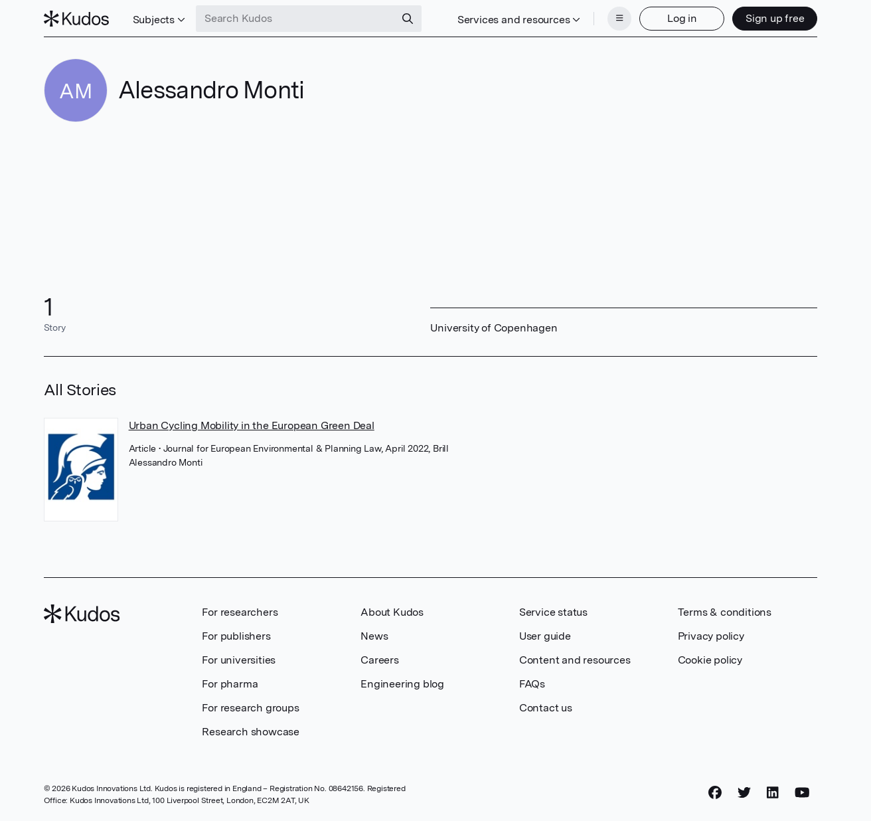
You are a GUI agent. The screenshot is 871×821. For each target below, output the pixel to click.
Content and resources (575, 660)
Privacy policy (711, 636)
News (374, 636)
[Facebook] (715, 792)
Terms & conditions (724, 612)
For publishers (236, 636)
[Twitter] (744, 792)
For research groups (250, 707)
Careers (379, 660)
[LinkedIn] (773, 792)
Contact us (545, 707)
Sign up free (775, 18)
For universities (239, 660)
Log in (682, 18)
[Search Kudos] (295, 18)
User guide (545, 636)
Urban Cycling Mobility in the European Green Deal (251, 425)
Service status (553, 612)
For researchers (239, 612)
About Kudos (392, 612)
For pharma (230, 684)
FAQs (532, 684)
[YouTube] (802, 792)
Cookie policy (710, 660)
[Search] (407, 18)
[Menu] (619, 19)
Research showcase (250, 731)
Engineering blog (402, 684)
